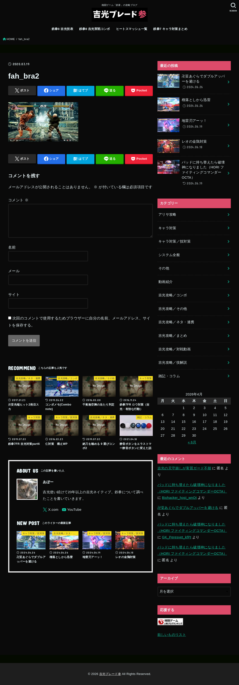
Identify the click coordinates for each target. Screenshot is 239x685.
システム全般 (169, 255)
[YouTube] (72, 515)
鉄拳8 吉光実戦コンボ (94, 29)
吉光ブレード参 (110, 674)
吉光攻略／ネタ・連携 (176, 322)
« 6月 (192, 442)
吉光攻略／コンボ (172, 295)
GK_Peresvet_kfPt (176, 537)
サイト (14, 300)
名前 (12, 253)
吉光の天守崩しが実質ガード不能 (184, 468)
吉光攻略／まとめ (172, 335)
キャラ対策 (167, 228)
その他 (163, 268)
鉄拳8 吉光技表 (62, 29)
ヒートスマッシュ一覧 (131, 29)
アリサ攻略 (167, 214)
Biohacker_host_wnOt (179, 498)
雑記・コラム (169, 376)
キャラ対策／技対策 (174, 241)
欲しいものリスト (171, 635)
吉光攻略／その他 (172, 309)
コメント (18, 200)
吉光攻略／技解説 (172, 362)
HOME (11, 39)
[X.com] (50, 515)
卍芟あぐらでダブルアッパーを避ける (187, 508)
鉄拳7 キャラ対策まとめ (170, 29)
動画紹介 (165, 282)
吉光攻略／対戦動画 (174, 349)
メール (14, 276)
